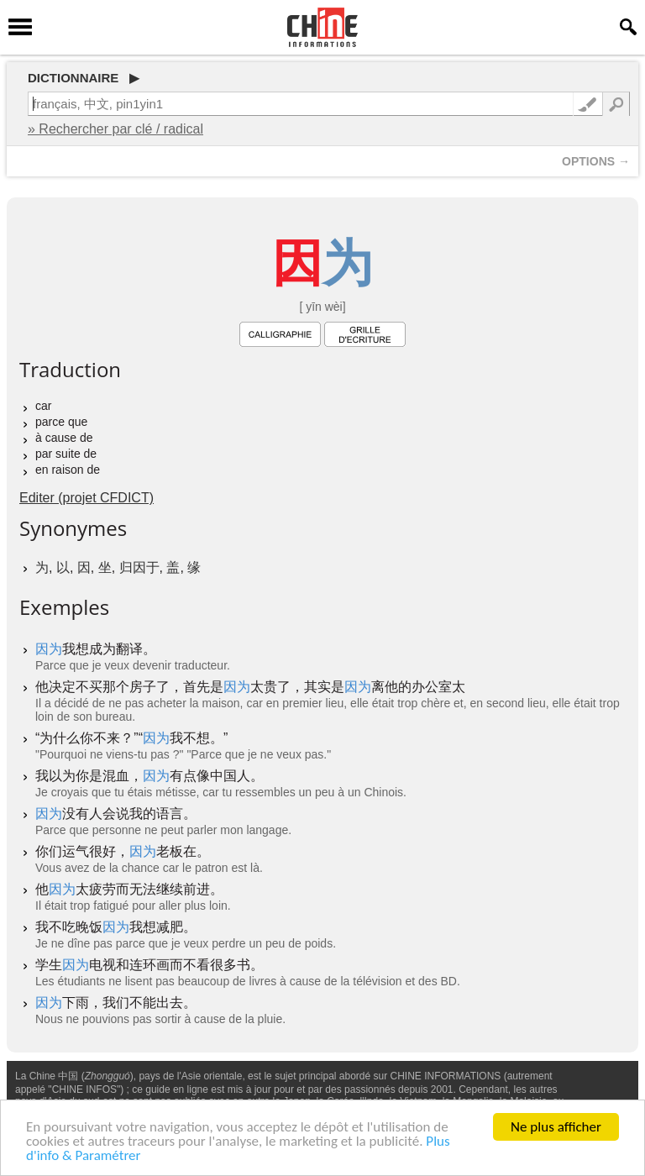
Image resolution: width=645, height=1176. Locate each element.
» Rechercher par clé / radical (115, 129)
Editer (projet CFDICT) (86, 498)
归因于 (139, 567)
